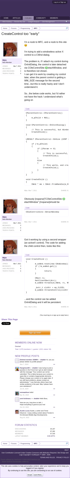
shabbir (43, 360)
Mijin (4, 60)
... (58, 22)
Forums (28, 18)
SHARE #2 (65, 222)
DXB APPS (51, 436)
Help (66, 450)
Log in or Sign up (60, 2)
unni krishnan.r (25, 398)
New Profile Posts (27, 356)
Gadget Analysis (34, 22)
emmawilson (24, 392)
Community (41, 18)
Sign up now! (35, 332)
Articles (16, 18)
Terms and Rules (47, 457)
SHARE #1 (65, 190)
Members (54, 18)
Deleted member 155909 (29, 360)
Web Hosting (7, 22)
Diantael (18, 346)
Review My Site (19, 22)
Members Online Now (28, 342)
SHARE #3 (65, 307)
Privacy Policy (62, 457)
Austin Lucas (25, 411)
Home (6, 18)
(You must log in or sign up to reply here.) (54, 315)
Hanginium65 (25, 368)
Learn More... (38, 475)
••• (54, 364)
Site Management (48, 22)
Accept (30, 475)
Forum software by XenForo (20, 459)
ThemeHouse (33, 461)
